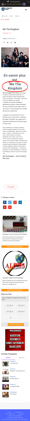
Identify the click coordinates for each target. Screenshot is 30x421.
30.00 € (9, 311)
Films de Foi (13, 361)
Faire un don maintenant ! (15, 246)
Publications (21, 414)
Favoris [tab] (21, 357)
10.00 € (9, 305)
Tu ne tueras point (14, 363)
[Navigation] (26, 9)
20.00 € (21, 305)
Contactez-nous (19, 412)
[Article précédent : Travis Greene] (11, 187)
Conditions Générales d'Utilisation (15, 417)
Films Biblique (13, 392)
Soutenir (9, 412)
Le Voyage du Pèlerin (14, 386)
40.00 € (21, 311)
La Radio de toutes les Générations (14, 4)
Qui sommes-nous (10, 414)
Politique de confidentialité (15, 415)
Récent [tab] (8, 357)
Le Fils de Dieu (13, 394)
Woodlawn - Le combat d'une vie (17, 371)
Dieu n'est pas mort (14, 378)
